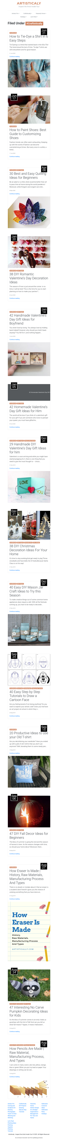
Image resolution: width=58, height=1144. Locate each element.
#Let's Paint (20, 688)
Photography (11, 1112)
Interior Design (34, 1108)
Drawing (10, 1110)
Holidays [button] (23, 17)
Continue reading (15, 56)
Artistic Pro (11, 1104)
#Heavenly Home (28, 542)
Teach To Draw (12, 1113)
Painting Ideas (12, 1123)
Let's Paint (11, 1121)
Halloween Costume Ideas (45, 1106)
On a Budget (34, 1110)
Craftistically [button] (27, 13)
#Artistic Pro (13, 1003)
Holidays (44, 1113)
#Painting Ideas (27, 688)
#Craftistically (13, 32)
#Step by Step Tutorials (30, 440)
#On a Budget (36, 542)
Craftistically (22, 1104)
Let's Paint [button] (34, 17)
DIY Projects (22, 1106)
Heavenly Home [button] (40, 13)
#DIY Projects (20, 170)
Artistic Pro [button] (15, 13)
